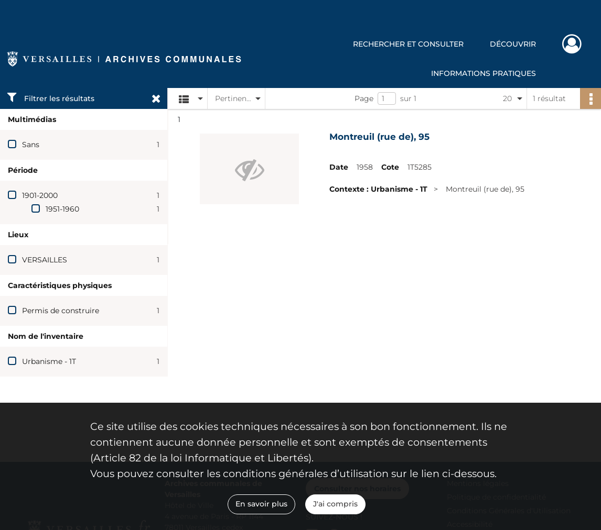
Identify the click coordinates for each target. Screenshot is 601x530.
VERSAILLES (44, 259)
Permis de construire (60, 310)
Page (364, 98)
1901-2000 (40, 195)
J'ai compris (335, 504)
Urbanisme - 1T (49, 361)
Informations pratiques (483, 73)
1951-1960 (62, 209)
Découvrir (513, 44)
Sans (30, 144)
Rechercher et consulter (408, 44)
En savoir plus (261, 504)
